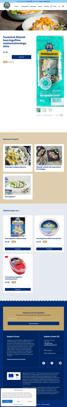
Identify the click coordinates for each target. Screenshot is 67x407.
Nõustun (7, 401)
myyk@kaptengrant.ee (50, 345)
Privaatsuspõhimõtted (18, 404)
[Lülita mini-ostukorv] (53, 6)
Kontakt (46, 6)
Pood (16, 6)
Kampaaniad (24, 6)
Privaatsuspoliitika (45, 404)
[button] (18, 247)
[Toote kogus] (7, 57)
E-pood (43, 115)
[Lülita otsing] (63, 6)
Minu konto (48, 350)
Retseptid (33, 6)
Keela (18, 401)
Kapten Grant (8, 28)
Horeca (40, 6)
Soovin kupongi (33, 323)
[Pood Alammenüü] (18, 6)
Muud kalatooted (49, 115)
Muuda (29, 401)
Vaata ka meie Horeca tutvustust (16, 359)
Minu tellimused (49, 353)
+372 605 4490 (48, 343)
